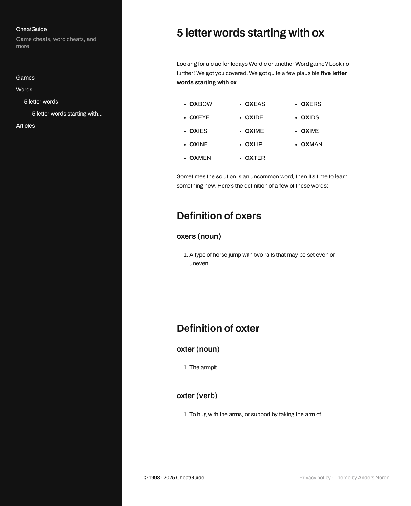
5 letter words (41, 102)
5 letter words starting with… (67, 113)
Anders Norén (373, 477)
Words (24, 89)
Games (25, 77)
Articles (25, 126)
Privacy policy (315, 477)
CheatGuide (31, 29)
